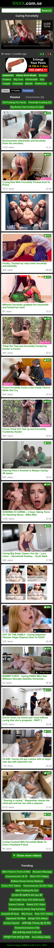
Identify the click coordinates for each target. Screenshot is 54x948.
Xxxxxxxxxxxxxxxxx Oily (27, 928)
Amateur (6, 79)
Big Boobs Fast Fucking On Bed (27, 107)
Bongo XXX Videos (38, 918)
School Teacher (11, 923)
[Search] (21, 10)
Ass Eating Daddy (41, 937)
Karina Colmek (16, 904)
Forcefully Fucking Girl (40, 102)
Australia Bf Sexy (10, 914)
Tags (17, 945)
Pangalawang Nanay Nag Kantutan (27, 909)
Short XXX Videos (39, 876)
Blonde (29, 83)
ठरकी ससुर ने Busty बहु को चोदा (36, 923)
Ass (42, 79)
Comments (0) (34, 97)
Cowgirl (6, 83)
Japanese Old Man (15, 918)
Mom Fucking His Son (27, 890)
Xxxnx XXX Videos (11, 886)
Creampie (18, 83)
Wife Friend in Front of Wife (16, 872)
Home (10, 945)
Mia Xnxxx (27, 914)
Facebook (28, 90)
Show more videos (27, 855)
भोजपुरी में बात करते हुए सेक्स (16, 937)
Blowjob (43, 75)
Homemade (32, 79)
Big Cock (18, 79)
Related (15, 97)
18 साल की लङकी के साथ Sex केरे (27, 895)
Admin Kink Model (26, 75)
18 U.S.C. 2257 (39, 945)
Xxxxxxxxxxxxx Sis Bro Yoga (38, 886)
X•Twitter (15, 90)
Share (5, 90)
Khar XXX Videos (44, 914)
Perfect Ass (41, 83)
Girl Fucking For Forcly (14, 102)
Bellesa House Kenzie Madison (27, 881)
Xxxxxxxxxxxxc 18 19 (16, 876)
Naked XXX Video (36, 904)
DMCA (25, 945)
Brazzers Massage (42, 872)
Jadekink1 (8, 75)
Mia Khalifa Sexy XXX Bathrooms (27, 900)
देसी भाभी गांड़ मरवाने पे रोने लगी (27, 932)
